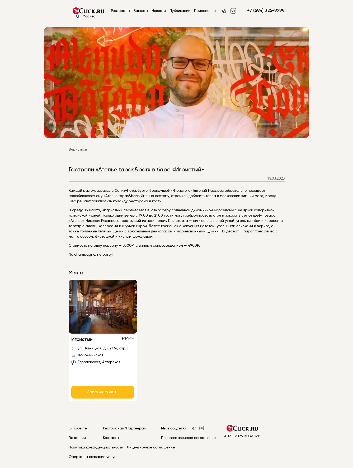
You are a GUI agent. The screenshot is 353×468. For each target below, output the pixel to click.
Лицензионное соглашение (151, 447)
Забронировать (103, 392)
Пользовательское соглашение (188, 438)
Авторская (111, 362)
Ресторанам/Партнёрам (124, 428)
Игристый (81, 339)
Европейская (89, 362)
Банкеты (141, 11)
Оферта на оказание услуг (92, 457)
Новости (159, 11)
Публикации (180, 11)
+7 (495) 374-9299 (266, 10)
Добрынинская (90, 355)
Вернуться (78, 149)
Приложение (205, 11)
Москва (86, 16)
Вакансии (77, 438)
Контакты (111, 438)
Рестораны (120, 11)
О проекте (78, 428)
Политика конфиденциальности (96, 447)
